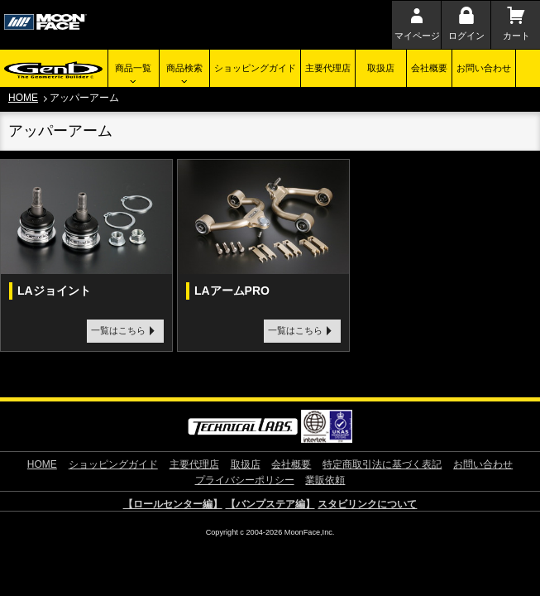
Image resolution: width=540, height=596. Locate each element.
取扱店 (380, 68)
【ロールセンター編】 (172, 504)
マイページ (417, 36)
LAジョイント (54, 290)
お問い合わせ (483, 68)
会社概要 (429, 68)
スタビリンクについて (367, 504)
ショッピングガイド (255, 68)
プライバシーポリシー (244, 480)
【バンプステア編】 (270, 504)
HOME (23, 97)
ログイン (466, 36)
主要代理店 (328, 68)
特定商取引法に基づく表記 (382, 464)
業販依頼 (325, 480)
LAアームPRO (232, 290)
